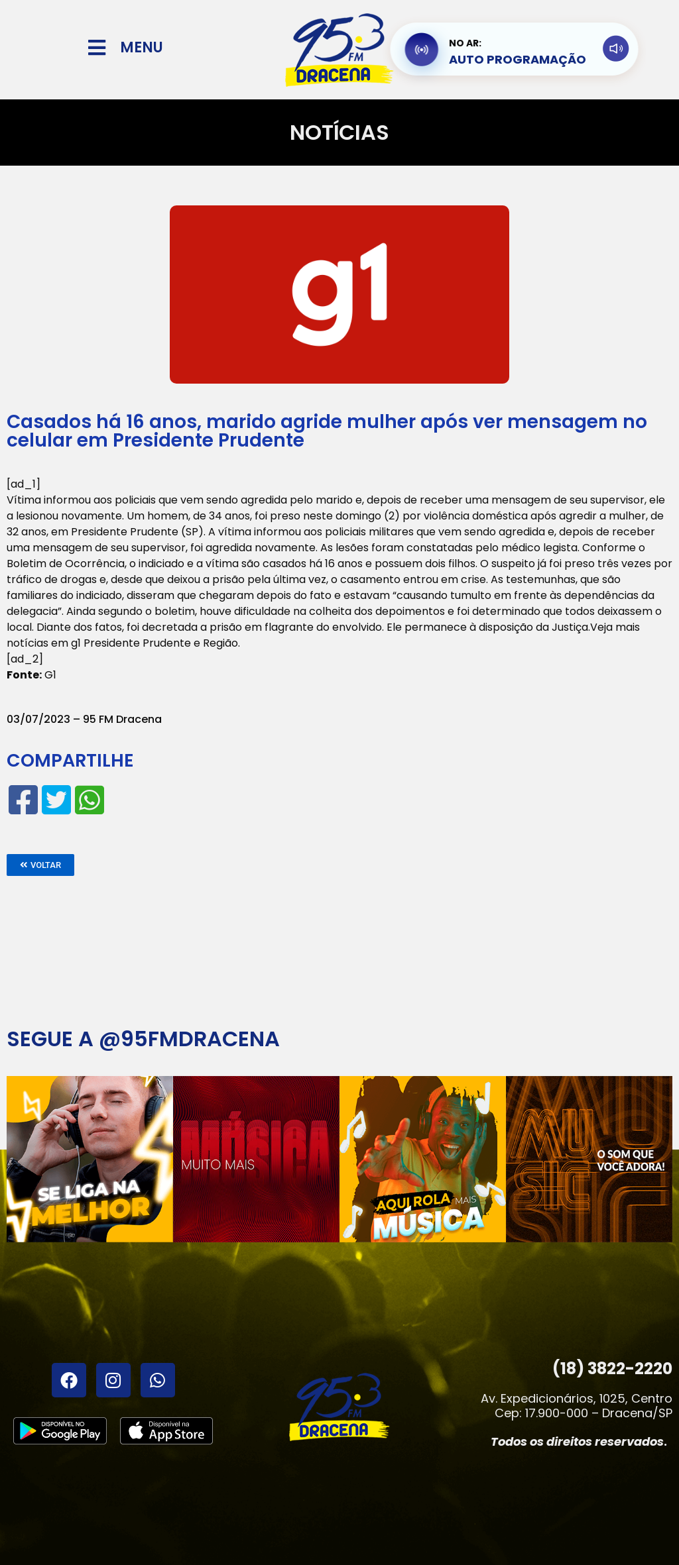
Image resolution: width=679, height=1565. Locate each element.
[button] (40, 865)
